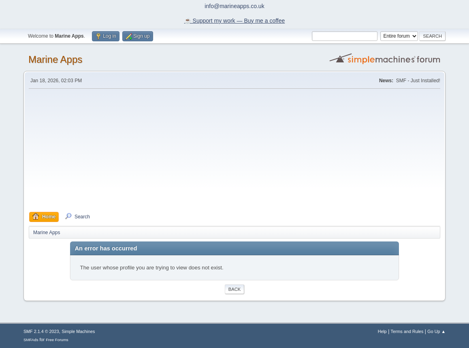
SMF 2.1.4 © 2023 (41, 331)
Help (382, 331)
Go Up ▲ (436, 331)
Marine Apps (55, 59)
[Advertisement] (234, 150)
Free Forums (57, 339)
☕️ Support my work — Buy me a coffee (234, 20)
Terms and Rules (407, 331)
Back (234, 289)
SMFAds (30, 339)
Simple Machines (78, 331)
